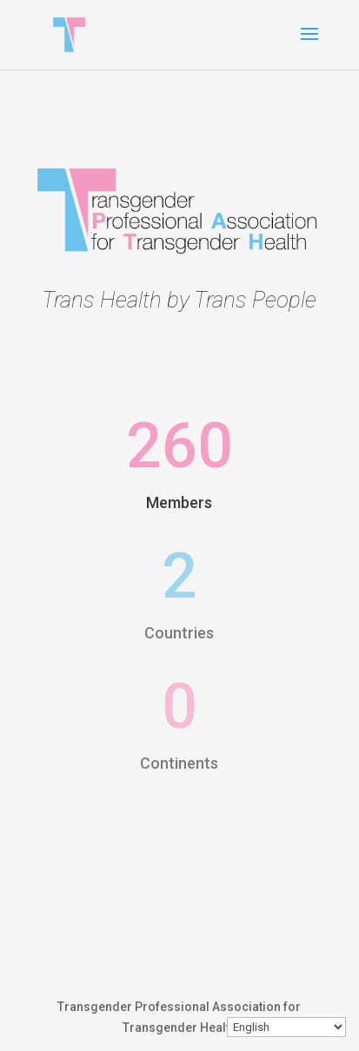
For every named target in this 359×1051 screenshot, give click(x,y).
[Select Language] (286, 1027)
